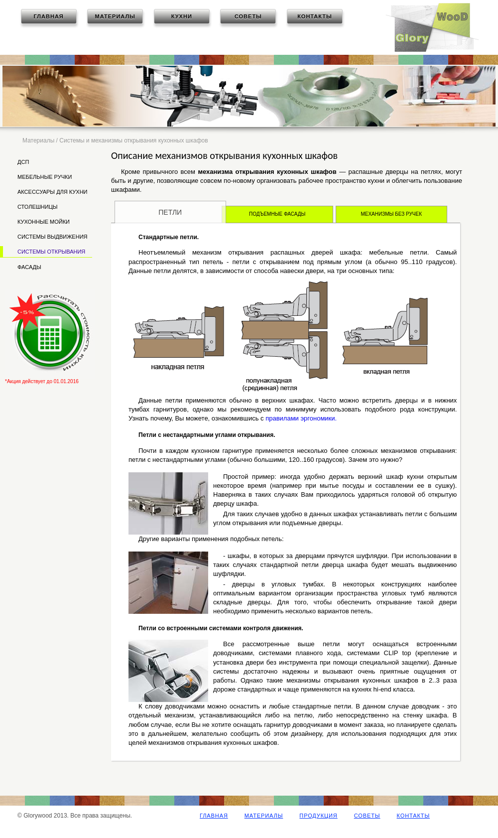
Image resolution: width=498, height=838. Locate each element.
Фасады (29, 267)
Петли (170, 212)
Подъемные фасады (277, 214)
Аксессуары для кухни (52, 192)
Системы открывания (51, 252)
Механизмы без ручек (391, 214)
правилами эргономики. (301, 418)
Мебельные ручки (44, 177)
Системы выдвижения (52, 237)
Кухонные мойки (43, 222)
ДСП (23, 162)
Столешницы (37, 207)
